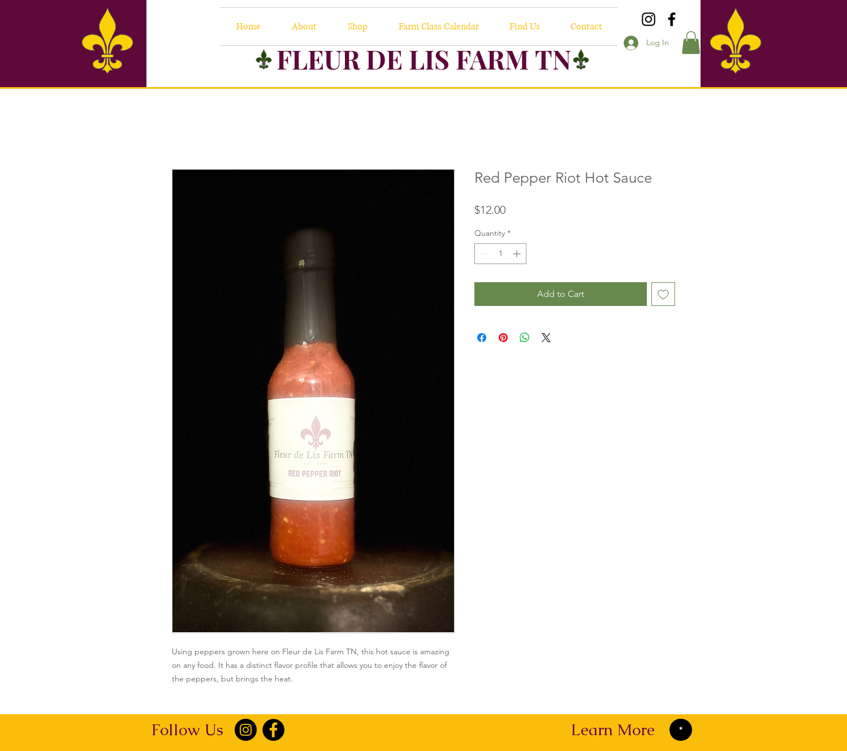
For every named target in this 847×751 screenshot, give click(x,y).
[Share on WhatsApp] (524, 337)
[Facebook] (672, 19)
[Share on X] (546, 337)
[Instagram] (648, 19)
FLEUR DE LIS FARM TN (423, 58)
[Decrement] (483, 254)
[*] (680, 730)
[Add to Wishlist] (663, 294)
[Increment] (518, 254)
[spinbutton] (500, 254)
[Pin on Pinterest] (503, 337)
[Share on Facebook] (482, 337)
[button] (691, 42)
